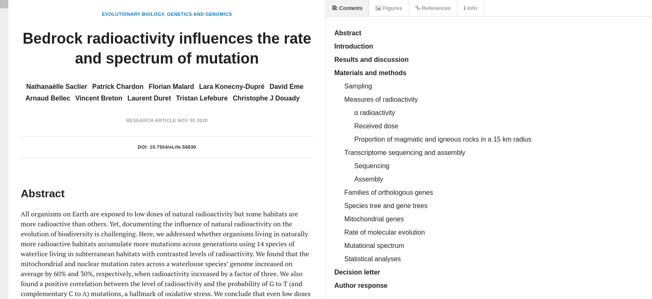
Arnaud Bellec (47, 98)
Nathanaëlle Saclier (56, 86)
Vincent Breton (99, 98)
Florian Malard (171, 86)
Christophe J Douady (266, 98)
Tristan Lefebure (201, 98)
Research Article (151, 120)
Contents (347, 8)
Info (470, 8)
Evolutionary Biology (133, 14)
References (433, 8)
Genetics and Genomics (199, 14)
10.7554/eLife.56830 (173, 147)
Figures (389, 8)
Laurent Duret (149, 98)
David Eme (286, 86)
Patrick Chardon (118, 86)
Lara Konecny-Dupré (231, 86)
